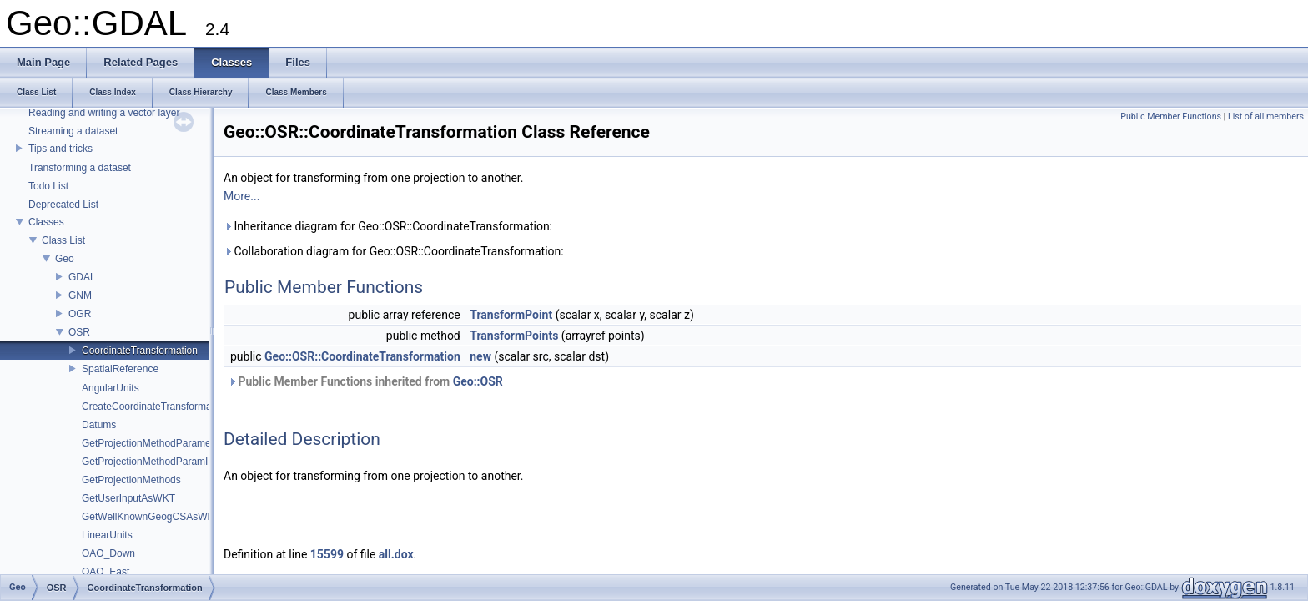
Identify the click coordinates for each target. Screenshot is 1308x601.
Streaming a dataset (73, 131)
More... (241, 196)
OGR (79, 314)
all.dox (396, 554)
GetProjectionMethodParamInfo (152, 461)
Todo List (48, 186)
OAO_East (105, 572)
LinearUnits (107, 535)
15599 (327, 554)
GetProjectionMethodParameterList (160, 443)
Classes (46, 222)
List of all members (1266, 116)
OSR (79, 332)
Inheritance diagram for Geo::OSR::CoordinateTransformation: (388, 226)
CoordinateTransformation (140, 350)
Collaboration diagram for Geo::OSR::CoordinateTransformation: (394, 251)
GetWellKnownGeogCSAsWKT (151, 517)
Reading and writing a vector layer (103, 113)
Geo (64, 259)
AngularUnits (110, 388)
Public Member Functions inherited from (365, 381)
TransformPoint (511, 314)
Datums (99, 425)
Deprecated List (63, 204)
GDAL (82, 277)
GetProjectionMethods (131, 480)
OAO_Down (108, 553)
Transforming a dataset (79, 168)
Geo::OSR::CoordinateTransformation (362, 356)
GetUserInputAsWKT (128, 498)
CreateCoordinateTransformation (155, 406)
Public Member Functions (1170, 116)
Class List (63, 240)
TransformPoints (514, 335)
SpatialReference (120, 369)
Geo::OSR (478, 381)
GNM (80, 295)
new (480, 356)
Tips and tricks (60, 148)
